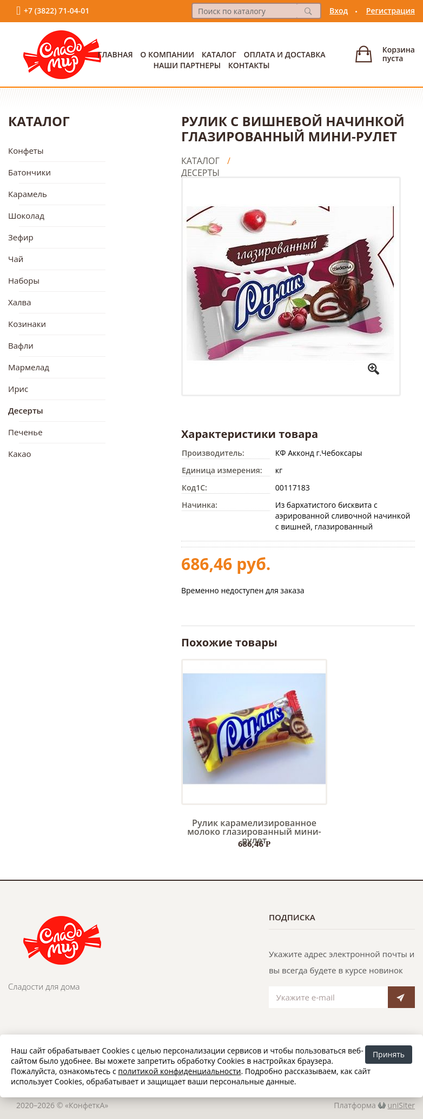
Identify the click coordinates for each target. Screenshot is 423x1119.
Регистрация (390, 10)
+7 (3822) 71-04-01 (56, 10)
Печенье (25, 432)
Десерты (25, 410)
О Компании (167, 54)
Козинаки (27, 323)
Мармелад (28, 367)
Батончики (29, 172)
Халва (19, 302)
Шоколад (26, 215)
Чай (15, 258)
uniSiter (401, 1105)
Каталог (219, 54)
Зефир (21, 237)
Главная (115, 54)
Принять (389, 1054)
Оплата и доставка (285, 54)
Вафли (21, 345)
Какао (19, 453)
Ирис (18, 388)
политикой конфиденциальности (179, 1071)
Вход (338, 10)
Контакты (249, 65)
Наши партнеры (187, 65)
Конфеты (25, 150)
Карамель (27, 193)
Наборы (23, 280)
